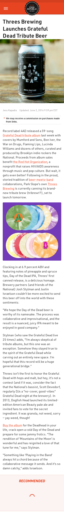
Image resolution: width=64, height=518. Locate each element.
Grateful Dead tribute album (21, 135)
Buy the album (12, 425)
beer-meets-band (41, 179)
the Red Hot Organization (30, 162)
